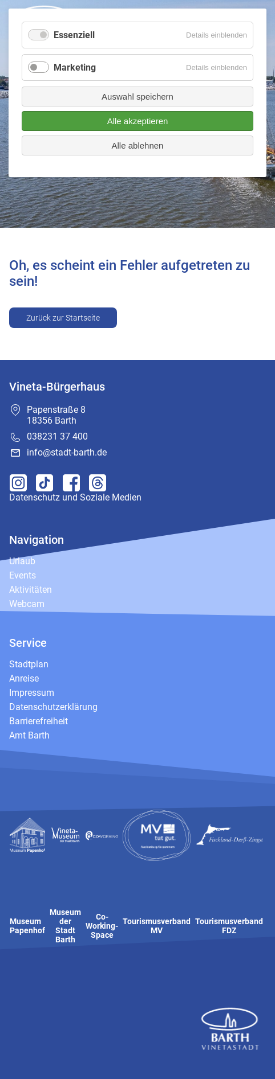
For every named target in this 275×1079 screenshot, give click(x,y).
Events (22, 575)
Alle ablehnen (138, 145)
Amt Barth (29, 735)
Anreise (24, 678)
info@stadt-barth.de (67, 452)
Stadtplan (28, 664)
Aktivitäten (30, 589)
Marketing (75, 67)
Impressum (31, 692)
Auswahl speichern (137, 96)
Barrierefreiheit (38, 721)
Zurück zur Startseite (63, 317)
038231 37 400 (57, 436)
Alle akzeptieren (137, 121)
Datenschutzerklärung (53, 706)
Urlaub (22, 561)
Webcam (27, 603)
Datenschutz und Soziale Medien (75, 497)
